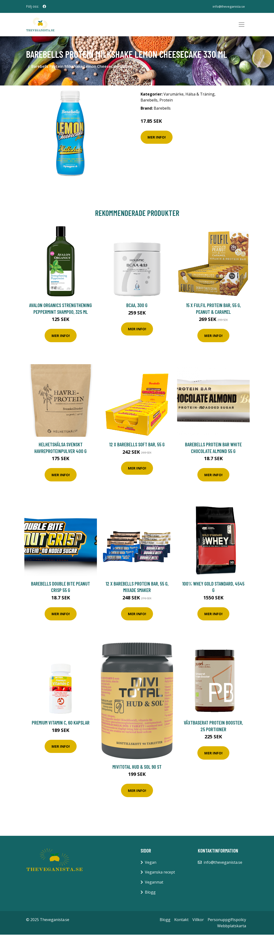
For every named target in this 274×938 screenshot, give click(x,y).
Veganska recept (160, 875)
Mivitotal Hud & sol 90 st (137, 770)
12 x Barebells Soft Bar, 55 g (137, 447)
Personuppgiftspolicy (227, 922)
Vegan (150, 865)
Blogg (150, 895)
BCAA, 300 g (137, 308)
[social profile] (44, 6)
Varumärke (173, 97)
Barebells (149, 103)
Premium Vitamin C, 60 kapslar (61, 726)
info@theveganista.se (227, 6)
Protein (166, 103)
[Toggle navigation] (241, 26)
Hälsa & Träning (200, 97)
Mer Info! (157, 140)
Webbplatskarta (231, 929)
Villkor (198, 922)
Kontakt (181, 922)
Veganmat (154, 885)
